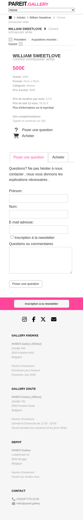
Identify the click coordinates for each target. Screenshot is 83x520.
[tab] (29, 157)
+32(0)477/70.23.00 (27, 499)
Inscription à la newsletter (35, 238)
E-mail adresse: (21, 222)
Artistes (21, 17)
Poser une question (33, 130)
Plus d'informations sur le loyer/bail (33, 107)
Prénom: (15, 191)
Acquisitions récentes (43, 39)
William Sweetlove (40, 17)
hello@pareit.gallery (28, 503)
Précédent (17, 39)
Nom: (13, 206)
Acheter (23, 136)
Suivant (15, 44)
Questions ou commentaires (31, 244)
